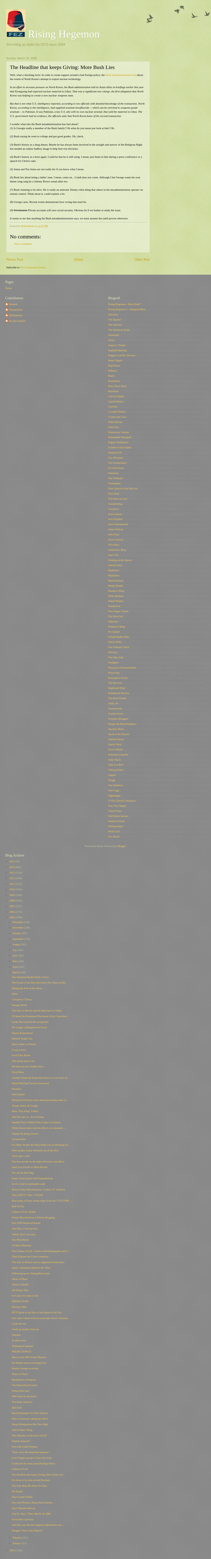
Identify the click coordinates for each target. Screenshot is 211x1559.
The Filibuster (115, 478)
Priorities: (17, 1088)
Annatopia (113, 335)
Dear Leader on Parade (24, 1044)
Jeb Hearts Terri (20, 1290)
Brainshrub (114, 381)
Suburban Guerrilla (118, 754)
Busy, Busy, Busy (117, 386)
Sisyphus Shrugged (118, 718)
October (16, 933)
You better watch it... (23, 1402)
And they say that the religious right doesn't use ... (38, 1524)
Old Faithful (18, 1094)
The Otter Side (116, 657)
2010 (12, 889)
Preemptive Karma (118, 677)
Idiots (15, 993)
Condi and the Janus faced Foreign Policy (33, 1463)
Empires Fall (115, 452)
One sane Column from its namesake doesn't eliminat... (41, 1318)
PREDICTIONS (20, 1301)
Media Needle (115, 585)
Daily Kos (113, 427)
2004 (12, 1550)
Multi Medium (115, 596)
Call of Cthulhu (116, 396)
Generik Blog (115, 503)
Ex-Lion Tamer (116, 468)
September (18, 939)
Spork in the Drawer (118, 734)
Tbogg (111, 780)
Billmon (112, 370)
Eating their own (20, 1390)
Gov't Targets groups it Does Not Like (32, 1457)
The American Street (119, 329)
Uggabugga (114, 795)
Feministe (113, 473)
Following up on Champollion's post (31, 1273)
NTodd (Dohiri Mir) (118, 636)
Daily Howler (115, 422)
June (15, 955)
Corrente (112, 406)
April (15, 966)
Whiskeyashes (115, 826)
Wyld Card (114, 831)
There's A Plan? (20, 1374)
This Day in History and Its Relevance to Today (37, 1010)
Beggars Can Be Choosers (121, 355)
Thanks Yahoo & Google (25, 1105)
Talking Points (115, 769)
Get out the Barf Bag (23, 1172)
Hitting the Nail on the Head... (27, 988)
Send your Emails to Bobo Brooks (30, 1167)
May (15, 961)
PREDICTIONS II (21, 1351)
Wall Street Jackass (118, 816)
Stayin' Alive (115, 744)
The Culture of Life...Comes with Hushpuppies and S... (41, 1251)
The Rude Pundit (117, 698)
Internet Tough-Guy (22, 1038)
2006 (12, 911)
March (16, 972)
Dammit (16, 1335)
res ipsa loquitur (17, 320)
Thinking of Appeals (22, 1346)
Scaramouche (115, 708)
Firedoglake (114, 483)
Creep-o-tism (19, 1049)
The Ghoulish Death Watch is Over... (31, 977)
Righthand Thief (116, 688)
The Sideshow (115, 785)
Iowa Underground (118, 524)
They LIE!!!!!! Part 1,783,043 (27, 1195)
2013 (12, 872)
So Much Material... (22, 1245)
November (18, 927)
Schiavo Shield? (20, 1284)
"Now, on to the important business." (31, 1452)
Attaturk (13, 304)
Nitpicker (113, 621)
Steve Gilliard (115, 749)
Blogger (122, 846)
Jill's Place (113, 544)
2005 (12, 917)
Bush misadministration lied (121, 74)
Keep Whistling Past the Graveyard (30, 1083)
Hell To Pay (18, 1206)
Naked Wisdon (116, 601)
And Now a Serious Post (25, 1228)
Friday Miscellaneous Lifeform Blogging (33, 1217)
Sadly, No (113, 703)
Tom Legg (113, 790)
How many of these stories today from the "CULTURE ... (42, 1200)
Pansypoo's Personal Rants (122, 667)
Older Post (142, 259)
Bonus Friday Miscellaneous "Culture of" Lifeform (38, 1189)
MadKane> (114, 570)
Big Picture (114, 365)
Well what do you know (24, 1396)
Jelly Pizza (113, 534)
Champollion (16, 309)
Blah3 (111, 375)
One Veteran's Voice (118, 647)
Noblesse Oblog (116, 626)
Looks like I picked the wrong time (30, 1021)
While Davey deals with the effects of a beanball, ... (39, 1128)
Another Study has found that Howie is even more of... (40, 1077)
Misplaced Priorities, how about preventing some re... (40, 1100)
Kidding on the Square (120, 560)
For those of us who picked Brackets (31, 1480)
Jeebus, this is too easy (24, 1234)
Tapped (112, 775)
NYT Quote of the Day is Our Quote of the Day (37, 1312)
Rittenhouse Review (118, 693)
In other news (19, 1340)
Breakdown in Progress (24, 1379)
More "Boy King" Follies (25, 1111)
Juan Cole (113, 555)
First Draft (113, 493)
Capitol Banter (115, 401)
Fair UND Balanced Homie (26, 1223)
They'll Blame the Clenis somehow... (31, 1256)
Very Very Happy (117, 805)
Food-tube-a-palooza (23, 1519)
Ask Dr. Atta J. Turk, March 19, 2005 (31, 1513)
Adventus (113, 314)
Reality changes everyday (25, 1368)
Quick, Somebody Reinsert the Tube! (31, 1267)
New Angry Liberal (118, 611)
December (18, 922)
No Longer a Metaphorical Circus (29, 1027)
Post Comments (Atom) (33, 267)
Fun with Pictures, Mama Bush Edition (32, 1502)
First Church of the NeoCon (122, 488)
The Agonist (114, 319)
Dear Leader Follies (22, 1497)
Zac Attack (114, 836)
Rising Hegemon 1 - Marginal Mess (127, 309)
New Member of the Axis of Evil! (29, 1435)
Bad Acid (17, 1407)
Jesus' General (115, 539)
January (16, 1543)
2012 (12, 878)
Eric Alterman (115, 457)
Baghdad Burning (117, 350)
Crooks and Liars (117, 416)
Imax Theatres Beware (23, 1508)
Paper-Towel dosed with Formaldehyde (32, 1178)
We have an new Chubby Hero (28, 1066)
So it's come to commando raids (28, 1183)
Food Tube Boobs (21, 1055)
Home (78, 259)
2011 (12, 884)
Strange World (19, 1005)
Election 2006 (19, 1307)
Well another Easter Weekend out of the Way (35, 1150)
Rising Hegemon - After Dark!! (124, 304)
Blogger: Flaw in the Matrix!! (27, 1530)
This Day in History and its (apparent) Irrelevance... (39, 1262)
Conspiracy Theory (22, 999)
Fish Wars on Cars (117, 498)
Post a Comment (23, 243)
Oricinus (112, 652)
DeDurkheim (16, 315)
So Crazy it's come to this (25, 1295)
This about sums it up (23, 1061)
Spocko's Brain (116, 729)
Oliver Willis (115, 642)
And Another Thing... (23, 1429)
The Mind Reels (20, 1239)
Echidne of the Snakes (119, 447)
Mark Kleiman (115, 580)
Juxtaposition (19, 1139)
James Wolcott (115, 529)
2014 (12, 867)
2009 (12, 895)
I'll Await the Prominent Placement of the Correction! (40, 1016)
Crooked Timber (116, 411)
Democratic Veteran (118, 432)
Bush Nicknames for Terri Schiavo (30, 1413)
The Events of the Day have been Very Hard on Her (39, 982)
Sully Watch (114, 759)
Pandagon (113, 662)
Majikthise (113, 575)
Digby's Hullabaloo (118, 442)
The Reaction (115, 682)
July (14, 950)
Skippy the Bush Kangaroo (122, 723)
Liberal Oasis (115, 565)
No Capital (114, 631)
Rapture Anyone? (21, 1441)
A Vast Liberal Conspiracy (122, 800)
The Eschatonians (117, 462)
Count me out (19, 1323)
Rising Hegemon (53, 34)
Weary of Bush (19, 1279)
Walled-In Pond (116, 821)
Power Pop (114, 672)
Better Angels (115, 360)
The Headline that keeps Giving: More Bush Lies (37, 1474)
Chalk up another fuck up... (26, 1329)
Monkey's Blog (116, 590)
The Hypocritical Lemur (24, 1385)
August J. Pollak (116, 345)
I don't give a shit (21, 1156)
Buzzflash (113, 391)
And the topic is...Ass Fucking (28, 1116)
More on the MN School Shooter (29, 1357)
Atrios (111, 340)
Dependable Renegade (120, 437)
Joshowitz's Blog (117, 549)
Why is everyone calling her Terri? (30, 1418)
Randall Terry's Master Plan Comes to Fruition (36, 1122)
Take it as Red (115, 764)
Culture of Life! (20, 1469)
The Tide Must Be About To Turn (29, 1485)
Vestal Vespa (114, 810)
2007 (12, 906)
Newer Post (14, 259)
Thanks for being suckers (25, 1133)
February (17, 1537)
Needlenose (114, 606)
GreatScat (113, 509)
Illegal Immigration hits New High (30, 1424)
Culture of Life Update (24, 1211)
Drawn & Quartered (22, 1033)
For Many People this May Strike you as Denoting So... (41, 1144)
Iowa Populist (115, 519)
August (16, 944)
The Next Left (115, 616)
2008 (12, 900)
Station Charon (116, 739)
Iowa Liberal (115, 514)
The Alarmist (115, 324)
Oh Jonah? (17, 1491)
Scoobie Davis (115, 713)
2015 (12, 861)
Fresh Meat (18, 1072)
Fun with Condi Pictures (24, 1446)
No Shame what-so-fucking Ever (29, 1362)
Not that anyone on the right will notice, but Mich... (39, 1161)
